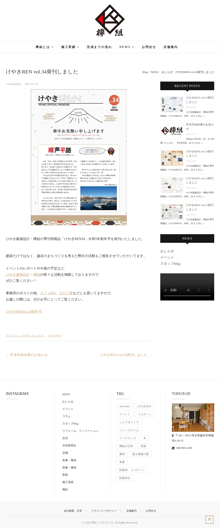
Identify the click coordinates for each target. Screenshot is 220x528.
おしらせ (37, 335)
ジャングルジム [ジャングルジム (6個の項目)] (129, 430)
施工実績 (68, 47)
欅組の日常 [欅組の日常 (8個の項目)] (126, 446)
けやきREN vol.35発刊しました (126, 355)
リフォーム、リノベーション (80, 430)
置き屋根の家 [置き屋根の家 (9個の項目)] (140, 454)
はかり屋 (66, 293)
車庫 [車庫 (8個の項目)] (122, 462)
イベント (167, 257)
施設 (65, 489)
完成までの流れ (99, 47)
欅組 (36, 274)
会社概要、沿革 (73, 510)
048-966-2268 (182, 447)
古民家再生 (69, 445)
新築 (65, 474)
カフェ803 (48, 293)
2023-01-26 (31, 83)
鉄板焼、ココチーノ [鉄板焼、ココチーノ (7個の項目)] (131, 470)
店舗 (65, 452)
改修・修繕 (69, 460)
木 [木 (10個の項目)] (144, 438)
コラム (66, 416)
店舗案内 (170, 47)
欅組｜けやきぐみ (102, 522)
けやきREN (55, 335)
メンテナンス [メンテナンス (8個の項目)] (127, 438)
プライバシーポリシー (104, 510)
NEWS (124, 47)
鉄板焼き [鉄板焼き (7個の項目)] (124, 478)
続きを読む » (198, 116)
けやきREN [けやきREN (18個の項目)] (144, 406)
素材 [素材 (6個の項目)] (122, 454)
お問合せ (149, 47)
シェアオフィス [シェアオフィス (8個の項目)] (129, 422)
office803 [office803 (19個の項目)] (124, 406)
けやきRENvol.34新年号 (24, 311)
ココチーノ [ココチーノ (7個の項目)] (145, 414)
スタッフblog (170, 263)
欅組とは (43, 47)
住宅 (65, 438)
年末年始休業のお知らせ (27, 355)
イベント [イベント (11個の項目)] (124, 414)
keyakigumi (13, 83)
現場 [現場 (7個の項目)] (143, 446)
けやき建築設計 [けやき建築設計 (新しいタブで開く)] (18, 274)
